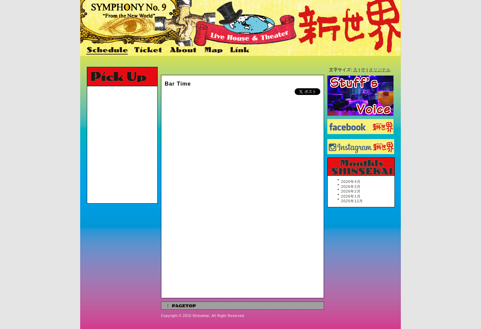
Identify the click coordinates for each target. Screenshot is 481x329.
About (183, 50)
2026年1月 (351, 196)
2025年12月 (352, 201)
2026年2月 (351, 191)
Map (213, 50)
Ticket (149, 50)
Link (239, 50)
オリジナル (379, 69)
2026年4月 (351, 182)
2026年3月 (351, 187)
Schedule (108, 50)
